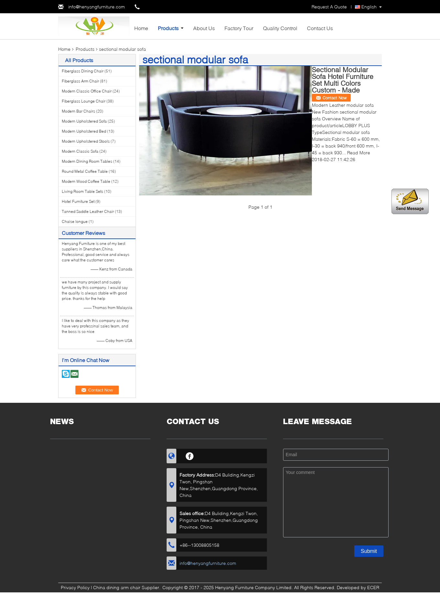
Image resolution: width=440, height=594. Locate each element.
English (369, 6)
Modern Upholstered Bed (84, 131)
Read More (358, 152)
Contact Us (320, 28)
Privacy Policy (75, 587)
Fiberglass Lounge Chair (83, 101)
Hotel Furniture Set (78, 201)
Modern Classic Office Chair (87, 91)
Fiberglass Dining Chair (83, 71)
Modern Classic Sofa (80, 151)
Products (168, 28)
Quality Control (280, 28)
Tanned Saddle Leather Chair (88, 211)
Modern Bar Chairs (78, 111)
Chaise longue (75, 221)
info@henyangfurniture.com (96, 6)
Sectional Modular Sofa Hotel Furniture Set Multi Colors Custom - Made (342, 79)
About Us (204, 28)
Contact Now (334, 97)
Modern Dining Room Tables (87, 161)
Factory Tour (239, 28)
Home (141, 28)
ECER (373, 587)
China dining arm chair (116, 587)
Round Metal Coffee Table (85, 171)
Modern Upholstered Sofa (84, 121)
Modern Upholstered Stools (86, 141)
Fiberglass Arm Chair (80, 81)
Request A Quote (329, 6)
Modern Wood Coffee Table (86, 181)
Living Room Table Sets (82, 191)
